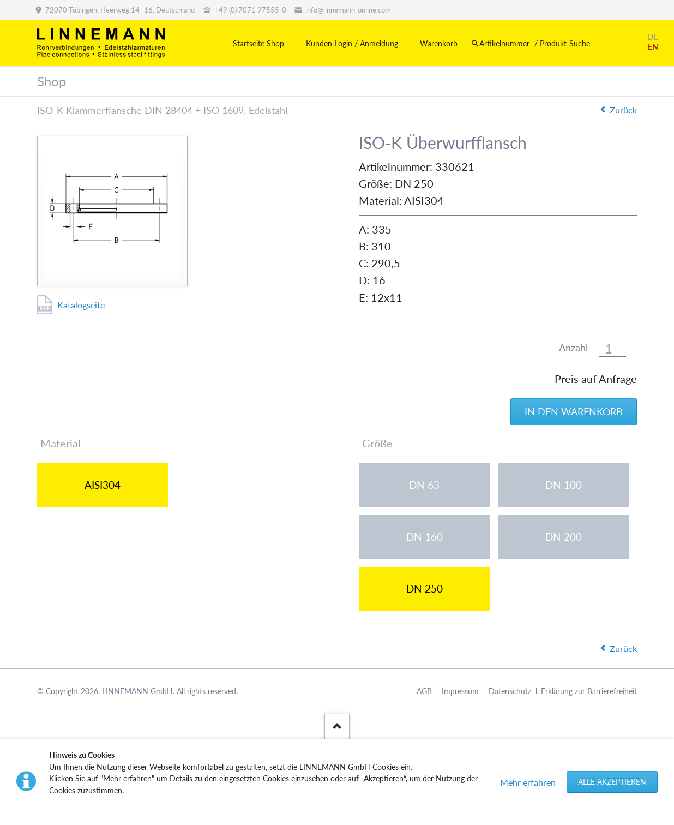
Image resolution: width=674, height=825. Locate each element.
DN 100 (563, 485)
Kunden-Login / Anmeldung (352, 43)
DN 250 (424, 588)
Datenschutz (510, 691)
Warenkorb (439, 43)
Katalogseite (81, 305)
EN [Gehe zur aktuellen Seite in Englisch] (653, 46)
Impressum (460, 691)
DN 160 (424, 536)
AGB (424, 691)
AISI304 (103, 485)
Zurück (623, 110)
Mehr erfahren (528, 782)
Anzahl (573, 348)
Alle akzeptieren (612, 781)
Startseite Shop (258, 43)
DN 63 (424, 485)
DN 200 (563, 536)
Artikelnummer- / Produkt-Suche (534, 43)
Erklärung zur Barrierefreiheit (589, 691)
